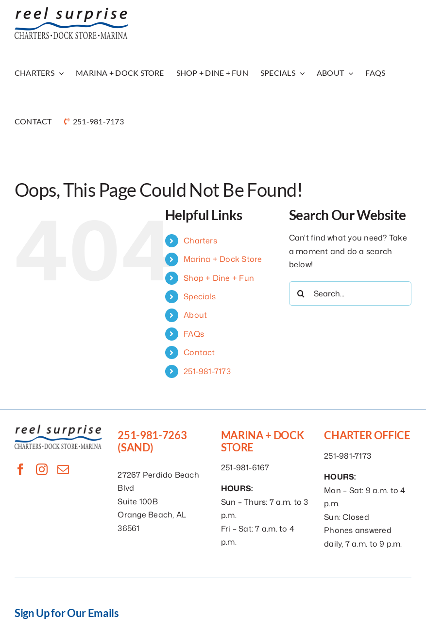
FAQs (194, 333)
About (195, 314)
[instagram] (42, 469)
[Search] (301, 293)
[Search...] (350, 293)
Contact (199, 352)
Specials (200, 296)
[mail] (63, 469)
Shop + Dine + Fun (219, 278)
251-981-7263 (152, 435)
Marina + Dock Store (223, 259)
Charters (200, 240)
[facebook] (20, 469)
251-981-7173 (207, 371)
